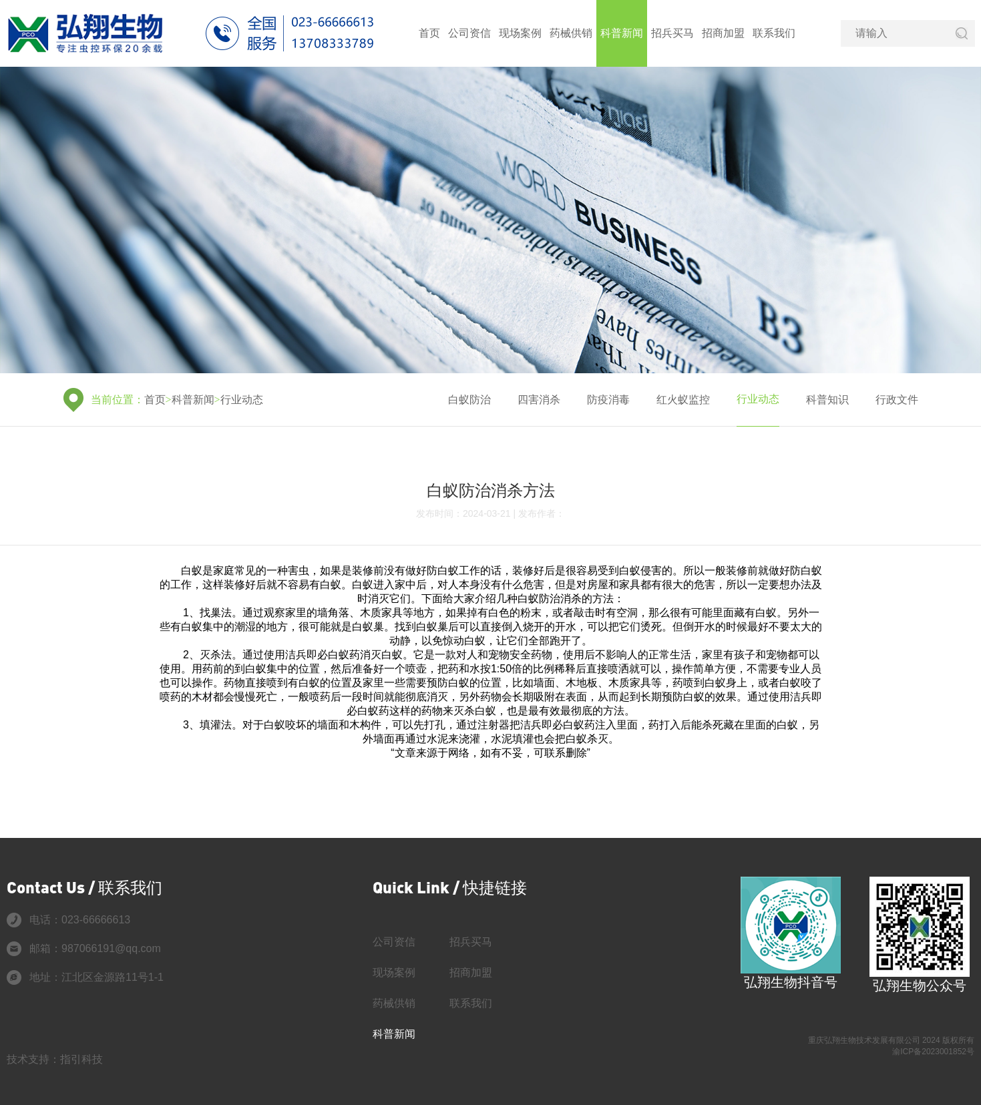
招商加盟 (723, 33)
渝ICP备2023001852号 (933, 1051)
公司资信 (469, 33)
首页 (429, 33)
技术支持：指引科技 (55, 1059)
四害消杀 (539, 399)
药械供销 (571, 33)
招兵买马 (672, 33)
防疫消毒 (608, 399)
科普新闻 (621, 33)
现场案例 (520, 33)
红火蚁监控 (683, 399)
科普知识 (827, 399)
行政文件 (896, 399)
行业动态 (241, 399)
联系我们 (774, 33)
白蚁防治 (469, 399)
